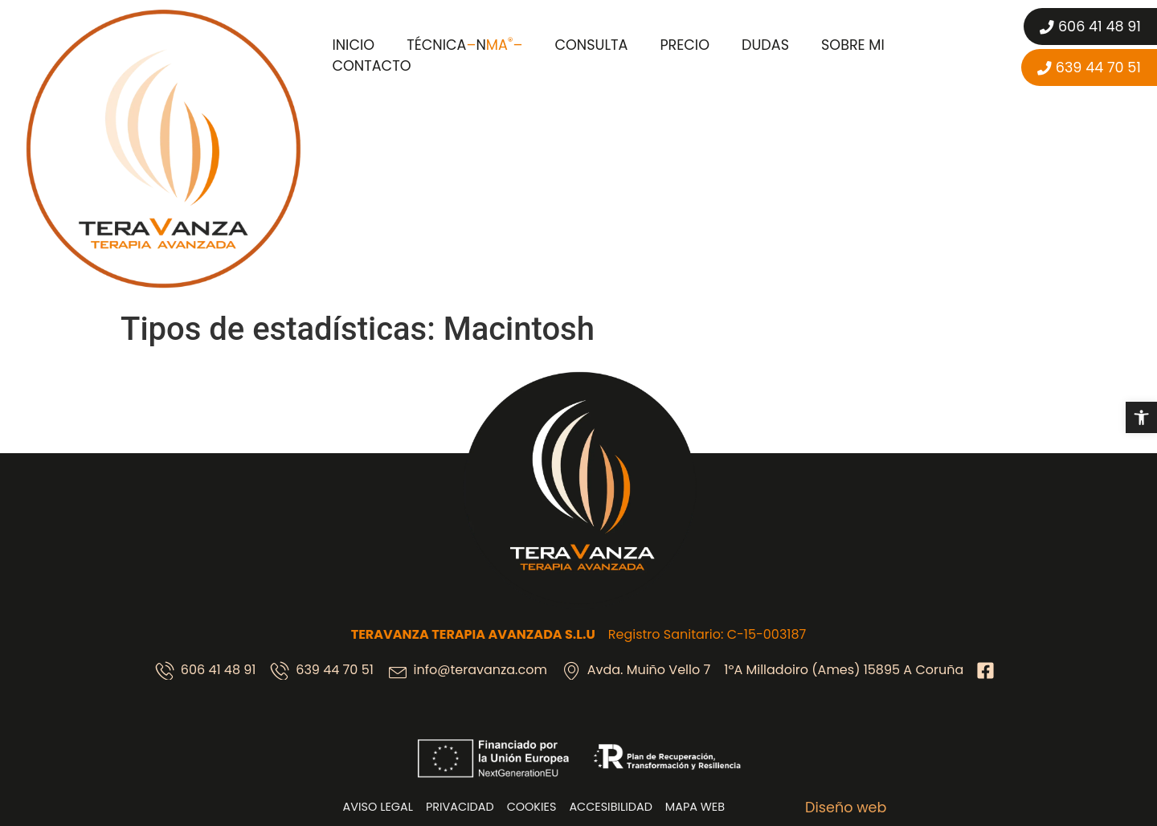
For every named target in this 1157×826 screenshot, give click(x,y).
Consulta (591, 45)
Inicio (353, 45)
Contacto (371, 66)
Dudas (765, 45)
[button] (1141, 417)
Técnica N (464, 45)
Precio (684, 45)
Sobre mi (853, 45)
